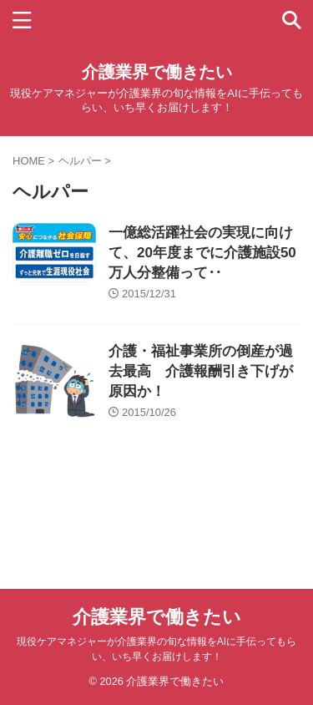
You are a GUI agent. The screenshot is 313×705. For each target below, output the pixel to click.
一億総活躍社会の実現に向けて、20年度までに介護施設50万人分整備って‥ (202, 253)
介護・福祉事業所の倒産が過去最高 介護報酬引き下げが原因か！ (201, 371)
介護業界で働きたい (157, 72)
